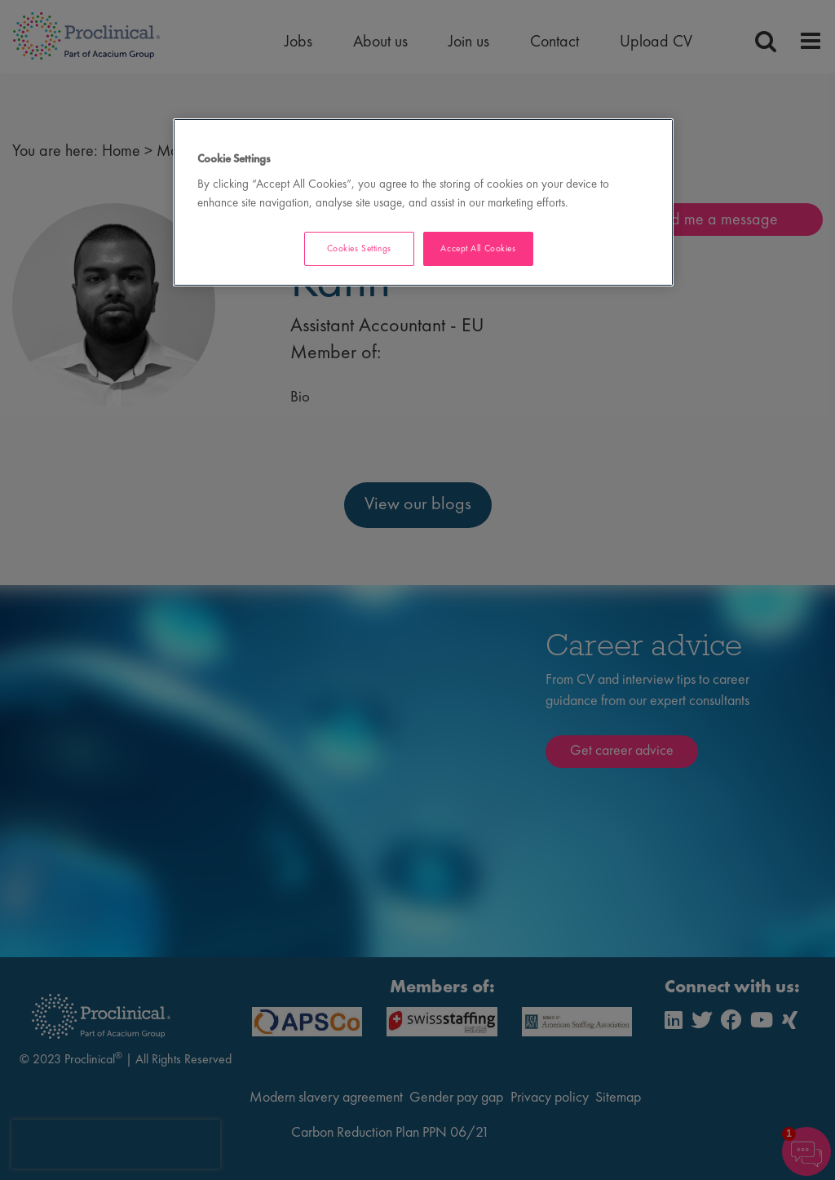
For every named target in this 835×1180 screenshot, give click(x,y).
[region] (423, 202)
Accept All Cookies (477, 248)
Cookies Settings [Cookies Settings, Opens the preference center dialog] (359, 248)
